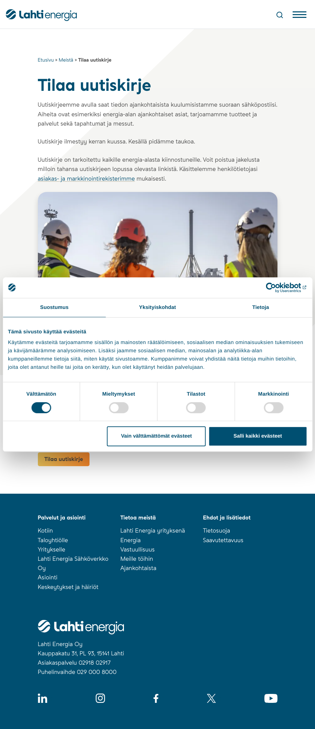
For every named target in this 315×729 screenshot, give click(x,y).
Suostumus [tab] (54, 307)
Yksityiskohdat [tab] (157, 307)
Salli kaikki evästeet (257, 436)
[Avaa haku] (279, 14)
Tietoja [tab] (260, 307)
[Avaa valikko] (299, 16)
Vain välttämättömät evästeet (156, 436)
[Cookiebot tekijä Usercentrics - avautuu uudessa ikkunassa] (277, 287)
